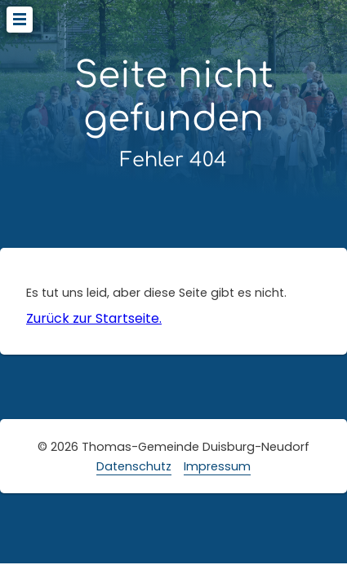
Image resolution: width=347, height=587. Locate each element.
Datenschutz (133, 466)
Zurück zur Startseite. (94, 318)
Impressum (217, 466)
